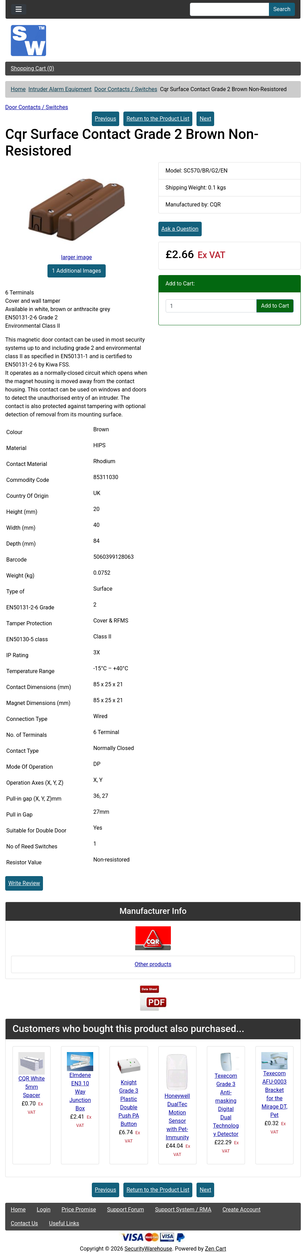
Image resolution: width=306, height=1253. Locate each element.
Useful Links (64, 1223)
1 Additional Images (76, 270)
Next (205, 118)
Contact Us (24, 1223)
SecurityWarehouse (148, 1248)
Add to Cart (275, 305)
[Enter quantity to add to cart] (211, 305)
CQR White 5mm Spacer (31, 1086)
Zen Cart (215, 1248)
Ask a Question (180, 229)
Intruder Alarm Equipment (59, 89)
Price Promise (79, 1209)
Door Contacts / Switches (125, 89)
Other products (152, 964)
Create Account (241, 1209)
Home (18, 89)
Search (281, 9)
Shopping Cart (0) (32, 68)
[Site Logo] (153, 40)
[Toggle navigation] (18, 9)
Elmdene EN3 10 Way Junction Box (80, 1092)
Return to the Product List (157, 118)
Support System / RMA (183, 1209)
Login (43, 1209)
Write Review (24, 883)
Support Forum (125, 1209)
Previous (105, 118)
